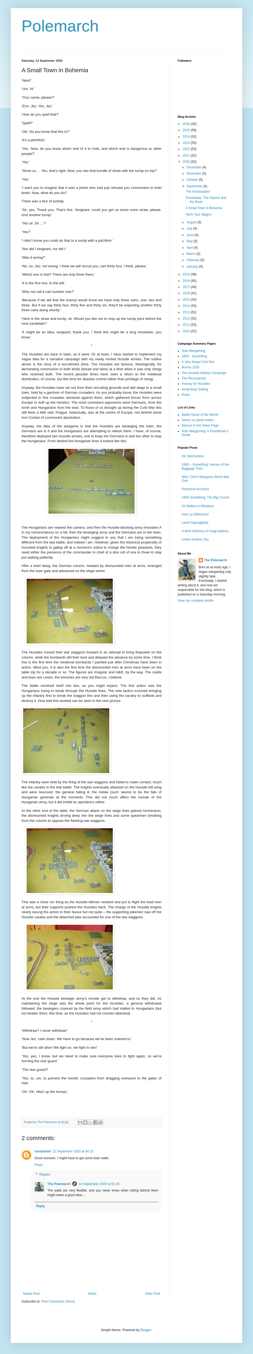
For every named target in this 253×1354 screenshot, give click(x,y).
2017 (187, 287)
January (193, 266)
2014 (187, 306)
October (193, 180)
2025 (187, 130)
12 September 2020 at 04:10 (72, 1151)
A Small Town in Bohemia (204, 208)
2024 (187, 136)
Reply (38, 1165)
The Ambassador (198, 191)
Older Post (152, 1294)
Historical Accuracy (195, 489)
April (190, 248)
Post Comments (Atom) (58, 1301)
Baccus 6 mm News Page (200, 425)
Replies (44, 1174)
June (190, 235)
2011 (187, 325)
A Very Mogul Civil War (198, 362)
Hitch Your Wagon (199, 214)
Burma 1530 (190, 367)
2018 (187, 281)
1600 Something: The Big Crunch (205, 497)
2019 (187, 274)
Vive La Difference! (195, 514)
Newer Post (31, 1294)
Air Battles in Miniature (198, 506)
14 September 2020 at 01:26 (99, 1184)
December (194, 167)
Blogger (145, 1330)
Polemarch (60, 26)
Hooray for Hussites (196, 384)
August (192, 222)
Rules (186, 395)
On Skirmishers (193, 456)
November (194, 173)
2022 (187, 149)
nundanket (42, 1151)
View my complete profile (195, 600)
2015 (187, 300)
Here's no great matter (198, 420)
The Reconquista (194, 378)
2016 (187, 293)
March (191, 254)
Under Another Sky (195, 539)
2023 (187, 143)
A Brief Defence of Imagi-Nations (205, 531)
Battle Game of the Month (200, 415)
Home (92, 1294)
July (190, 228)
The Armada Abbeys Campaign (204, 373)
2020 (187, 162)
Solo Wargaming (193, 351)
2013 (187, 312)
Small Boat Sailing (195, 389)
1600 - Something (194, 356)
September (195, 186)
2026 (187, 124)
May (190, 241)
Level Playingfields (195, 523)
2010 (187, 331)
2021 (187, 155)
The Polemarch (59, 1184)
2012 (187, 318)
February (193, 260)
